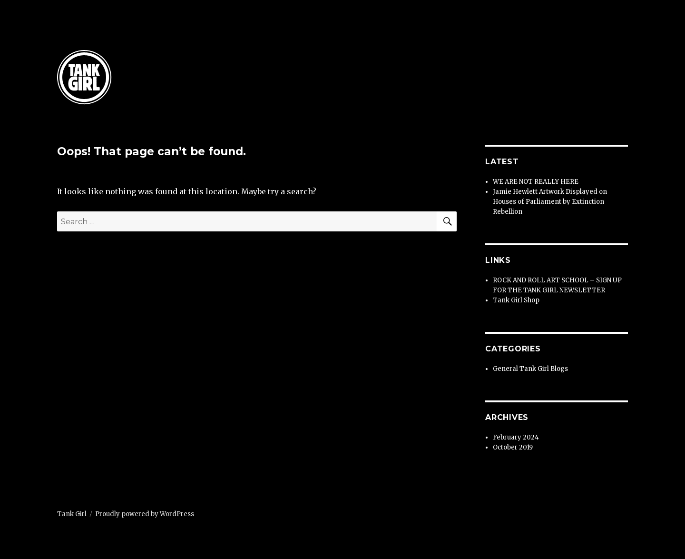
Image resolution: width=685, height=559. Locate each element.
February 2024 (516, 437)
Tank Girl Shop (516, 300)
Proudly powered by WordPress (144, 514)
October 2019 (513, 447)
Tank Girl (72, 514)
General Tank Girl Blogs (530, 369)
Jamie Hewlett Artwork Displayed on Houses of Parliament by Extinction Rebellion (550, 202)
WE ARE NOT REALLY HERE (535, 182)
